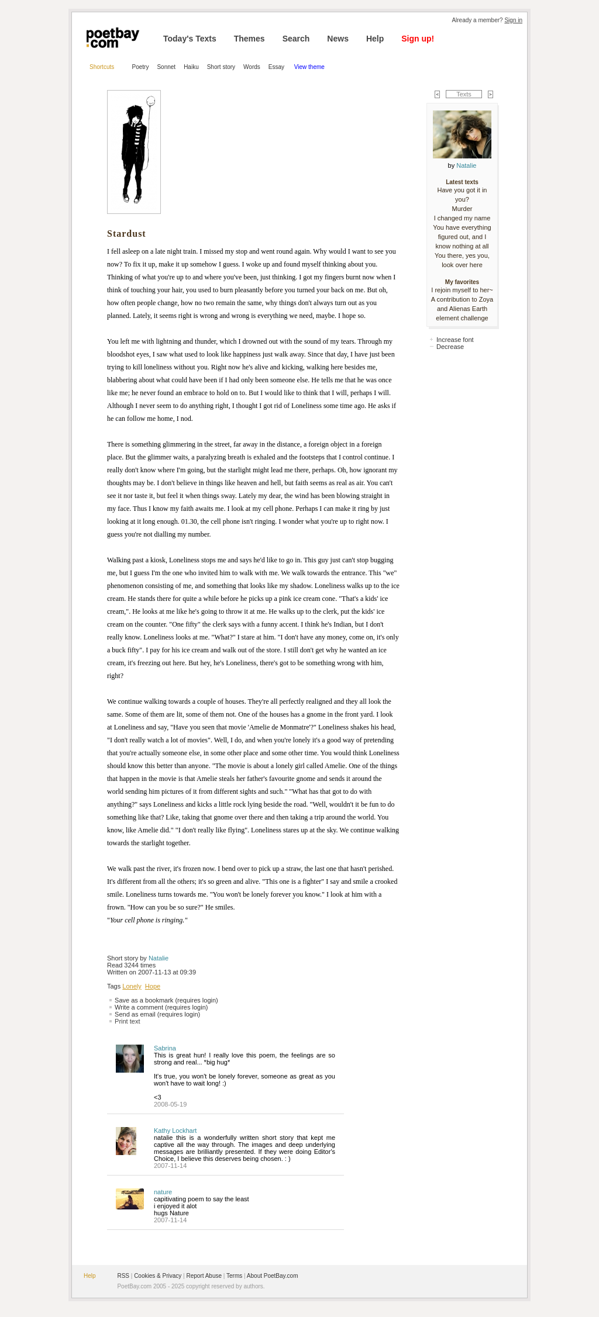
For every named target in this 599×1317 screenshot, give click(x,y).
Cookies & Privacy (157, 1276)
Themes (249, 38)
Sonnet (166, 67)
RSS (123, 1276)
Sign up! (417, 38)
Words (251, 67)
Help (375, 38)
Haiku (191, 67)
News (338, 38)
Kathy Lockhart (175, 1130)
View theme (309, 67)
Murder (462, 208)
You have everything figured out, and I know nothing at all (462, 237)
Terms (234, 1276)
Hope (152, 986)
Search (296, 38)
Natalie (158, 958)
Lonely (131, 986)
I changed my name (462, 218)
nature (163, 1191)
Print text (127, 1021)
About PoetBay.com (272, 1276)
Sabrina (165, 1048)
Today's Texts (189, 38)
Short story (221, 67)
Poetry (140, 67)
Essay (277, 67)
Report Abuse (204, 1276)
